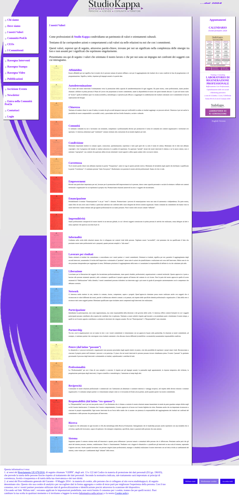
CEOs (10, 44)
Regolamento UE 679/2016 (31, 472)
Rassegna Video (16, 72)
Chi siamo (13, 19)
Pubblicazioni (15, 78)
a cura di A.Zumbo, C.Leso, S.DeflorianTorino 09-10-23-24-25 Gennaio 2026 (217, 93)
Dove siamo (13, 26)
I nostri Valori (15, 32)
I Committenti (15, 50)
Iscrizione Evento (17, 89)
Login (10, 116)
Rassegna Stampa (17, 66)
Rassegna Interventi (18, 60)
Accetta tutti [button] (227, 481)
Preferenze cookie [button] (209, 481)
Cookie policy (121, 493)
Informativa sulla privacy (91, 493)
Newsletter (13, 95)
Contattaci (13, 110)
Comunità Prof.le (17, 38)
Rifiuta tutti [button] (190, 481)
